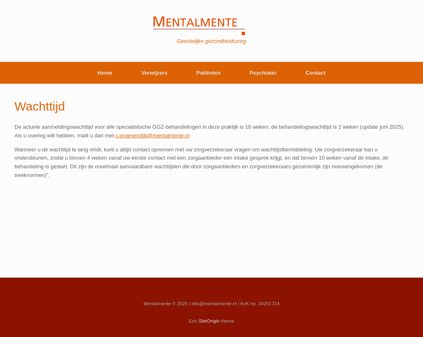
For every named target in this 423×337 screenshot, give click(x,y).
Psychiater (263, 73)
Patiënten (209, 73)
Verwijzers (154, 73)
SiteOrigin (209, 320)
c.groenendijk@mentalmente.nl (152, 135)
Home (104, 73)
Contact (316, 73)
